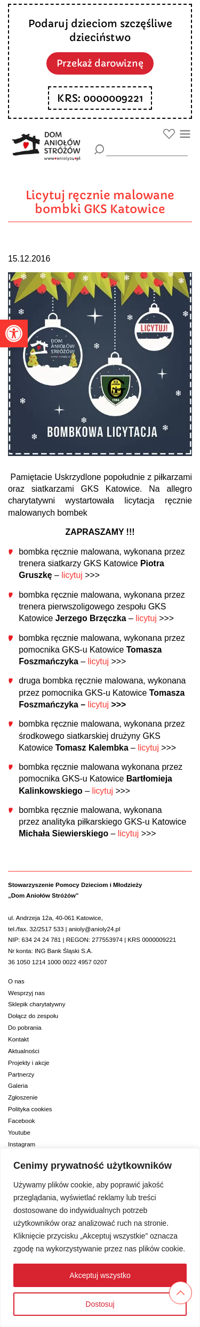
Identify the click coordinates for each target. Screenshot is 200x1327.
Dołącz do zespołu (33, 1016)
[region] (100, 1237)
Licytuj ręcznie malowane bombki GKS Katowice (100, 202)
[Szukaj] (99, 149)
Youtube (19, 1132)
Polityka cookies (30, 1109)
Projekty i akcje (28, 1063)
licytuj (72, 575)
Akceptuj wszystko (99, 1275)
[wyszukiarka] (147, 149)
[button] (14, 333)
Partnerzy (21, 1074)
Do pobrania (25, 1027)
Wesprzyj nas (26, 993)
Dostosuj (99, 1304)
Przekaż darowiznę (100, 63)
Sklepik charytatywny (37, 1004)
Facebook (21, 1121)
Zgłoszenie (23, 1097)
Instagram (21, 1144)
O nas (16, 981)
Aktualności (23, 1051)
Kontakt (18, 1039)
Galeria (18, 1085)
